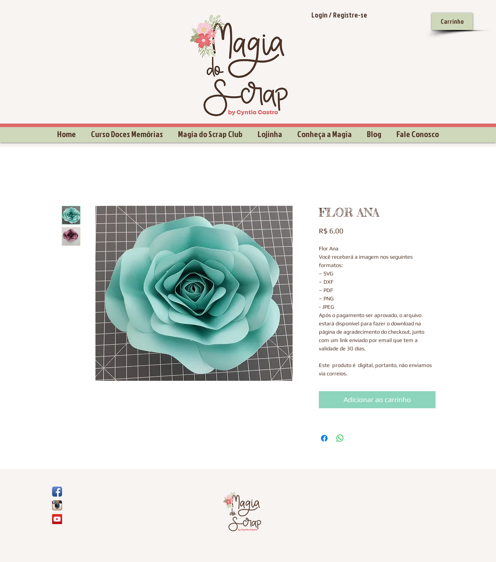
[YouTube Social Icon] (57, 519)
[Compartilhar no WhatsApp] (340, 438)
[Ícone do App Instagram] (57, 505)
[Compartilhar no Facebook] (324, 438)
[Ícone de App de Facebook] (57, 492)
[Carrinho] (452, 21)
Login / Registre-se (339, 15)
